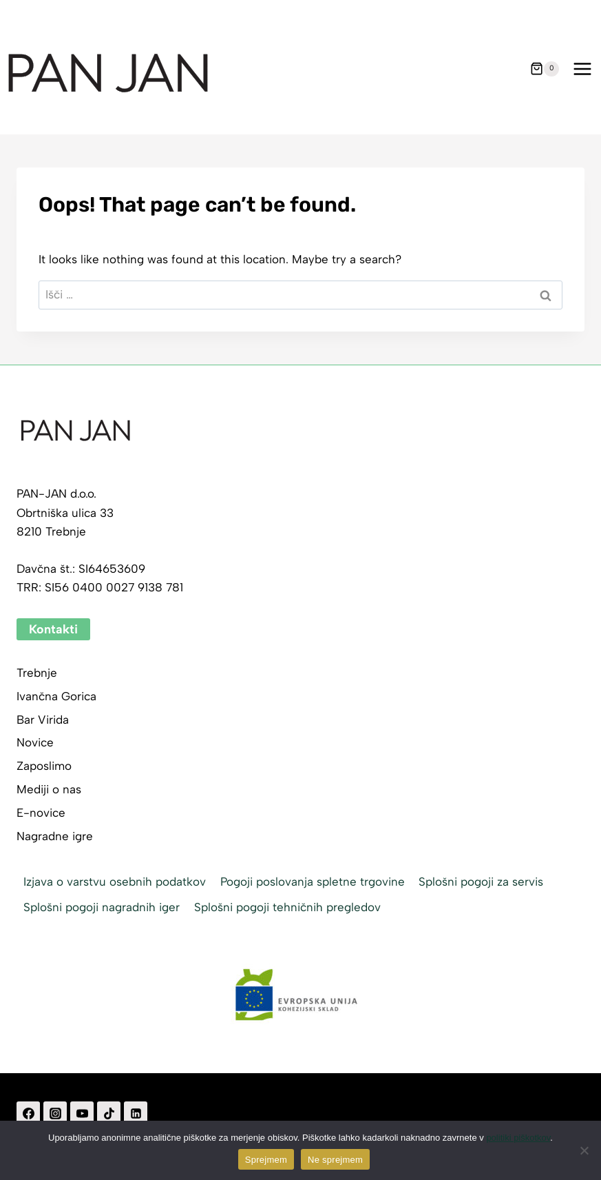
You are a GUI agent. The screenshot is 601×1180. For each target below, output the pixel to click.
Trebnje (37, 673)
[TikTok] (108, 1113)
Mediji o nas (49, 789)
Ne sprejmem (335, 1159)
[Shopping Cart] (544, 69)
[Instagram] (55, 1113)
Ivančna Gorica (56, 696)
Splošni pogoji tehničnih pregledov (287, 907)
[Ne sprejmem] (584, 1150)
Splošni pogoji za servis (481, 881)
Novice (35, 742)
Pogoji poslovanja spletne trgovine (312, 881)
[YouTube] (82, 1113)
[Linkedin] (135, 1113)
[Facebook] (28, 1113)
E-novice (41, 813)
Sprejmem (266, 1159)
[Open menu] (582, 68)
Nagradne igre (55, 836)
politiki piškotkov (518, 1137)
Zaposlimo (44, 766)
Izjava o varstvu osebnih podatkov (114, 881)
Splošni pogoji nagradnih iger (101, 907)
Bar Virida (43, 719)
